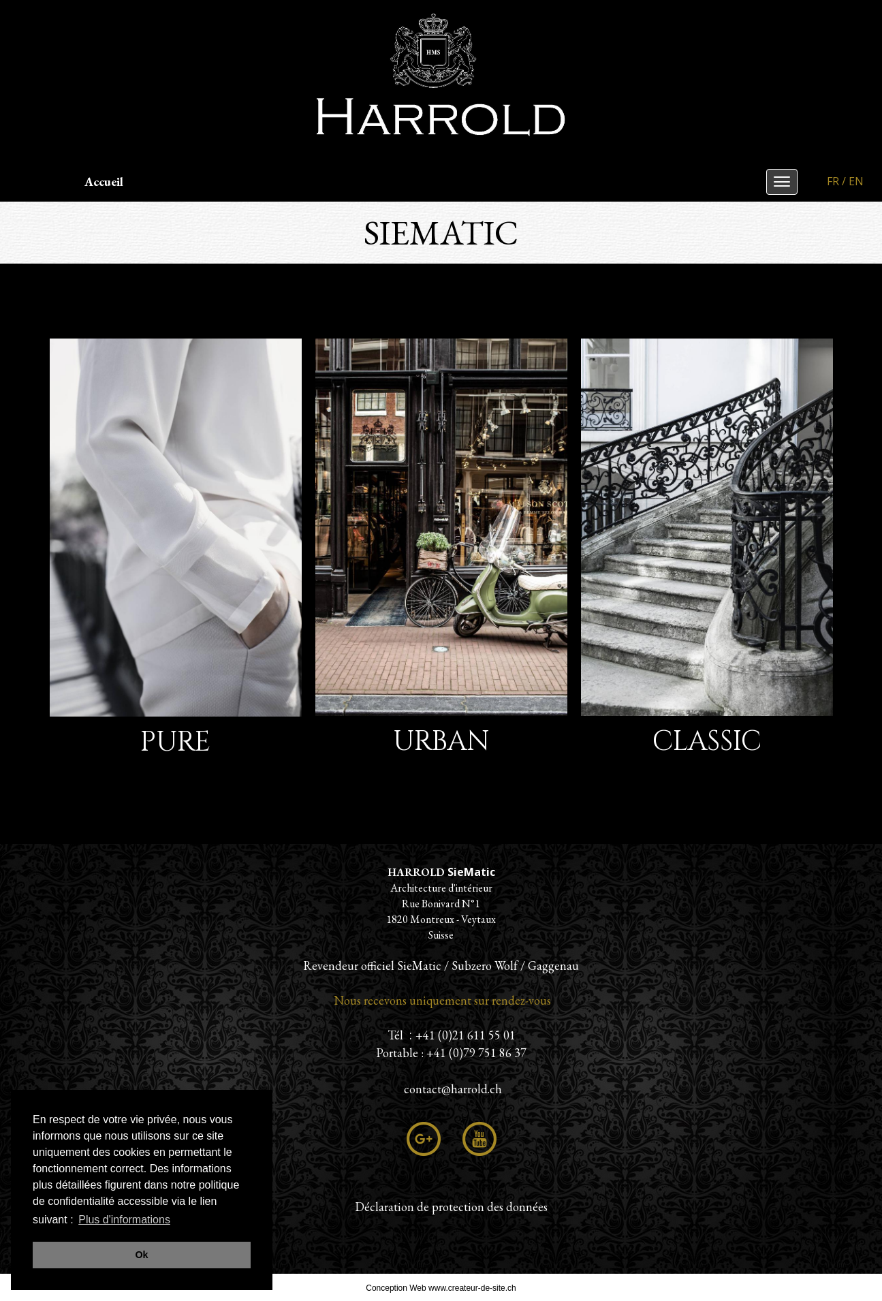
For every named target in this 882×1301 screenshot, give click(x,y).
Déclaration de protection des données (451, 1206)
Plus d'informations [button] (124, 1219)
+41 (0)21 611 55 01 (465, 1035)
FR (833, 181)
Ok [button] (141, 1254)
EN (856, 181)
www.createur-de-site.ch (472, 1288)
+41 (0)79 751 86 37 (476, 1053)
